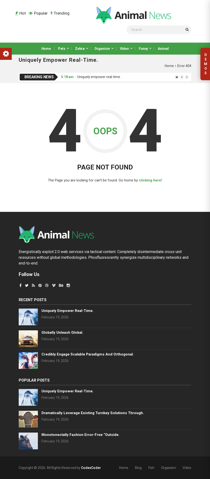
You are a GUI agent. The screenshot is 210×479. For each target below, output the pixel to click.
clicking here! (150, 180)
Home (46, 49)
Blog (138, 468)
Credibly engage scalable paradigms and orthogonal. (87, 354)
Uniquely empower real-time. (99, 77)
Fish (151, 468)
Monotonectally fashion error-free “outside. (80, 435)
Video (124, 49)
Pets (61, 49)
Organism (102, 49)
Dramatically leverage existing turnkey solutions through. (92, 413)
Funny (143, 49)
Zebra (79, 49)
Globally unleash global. (62, 332)
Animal (163, 49)
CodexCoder (91, 468)
